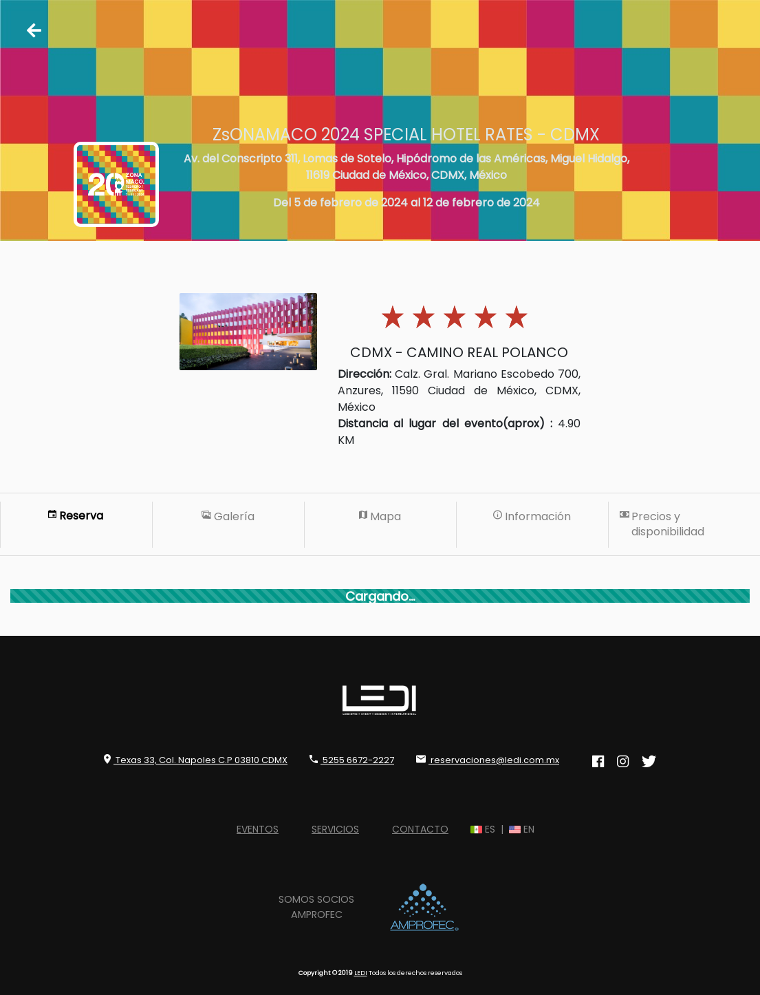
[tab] (76, 525)
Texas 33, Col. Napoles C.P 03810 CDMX (195, 760)
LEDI (360, 972)
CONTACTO (420, 829)
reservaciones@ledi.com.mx (487, 760)
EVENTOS (258, 829)
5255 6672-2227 (352, 760)
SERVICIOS (335, 829)
